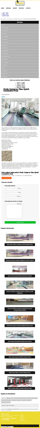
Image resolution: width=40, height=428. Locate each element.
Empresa (8, 8)
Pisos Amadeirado (5, 36)
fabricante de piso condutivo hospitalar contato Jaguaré (20, 260)
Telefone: (13, 197)
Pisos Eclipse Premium (6, 56)
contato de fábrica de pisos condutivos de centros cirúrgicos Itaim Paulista (19, 309)
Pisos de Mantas (5, 47)
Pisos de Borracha (5, 42)
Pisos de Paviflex (5, 50)
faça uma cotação (6, 178)
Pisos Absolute (4, 33)
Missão (15, 8)
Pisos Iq (3, 68)
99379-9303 (5, 15)
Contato (28, 8)
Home (2, 8)
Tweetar (3, 96)
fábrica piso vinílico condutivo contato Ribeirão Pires (20, 244)
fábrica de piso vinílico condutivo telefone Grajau (20, 388)
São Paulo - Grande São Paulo (20, 398)
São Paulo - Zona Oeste (26, 400)
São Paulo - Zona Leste (6, 400)
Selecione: (4, 398)
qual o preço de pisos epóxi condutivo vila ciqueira (20, 276)
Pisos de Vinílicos (5, 53)
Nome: (13, 189)
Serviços (21, 8)
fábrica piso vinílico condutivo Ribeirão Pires (19, 372)
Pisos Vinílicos (4, 76)
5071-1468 (5, 13)
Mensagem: (14, 210)
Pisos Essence (4, 65)
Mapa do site (22, 420)
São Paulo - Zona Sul (6, 402)
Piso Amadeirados (5, 27)
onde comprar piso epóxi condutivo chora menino (20, 341)
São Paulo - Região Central (32, 398)
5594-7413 (5, 14)
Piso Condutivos (5, 30)
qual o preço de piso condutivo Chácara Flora (20, 357)
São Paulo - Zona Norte (16, 400)
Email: (13, 193)
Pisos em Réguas (5, 62)
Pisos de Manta (4, 45)
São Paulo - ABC (10, 398)
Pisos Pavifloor (4, 73)
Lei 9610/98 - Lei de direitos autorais (6, 410)
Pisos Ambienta (4, 39)
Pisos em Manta (5, 59)
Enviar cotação (20, 222)
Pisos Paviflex (4, 70)
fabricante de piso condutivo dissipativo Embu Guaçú (20, 325)
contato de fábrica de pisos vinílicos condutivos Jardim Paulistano (19, 292)
